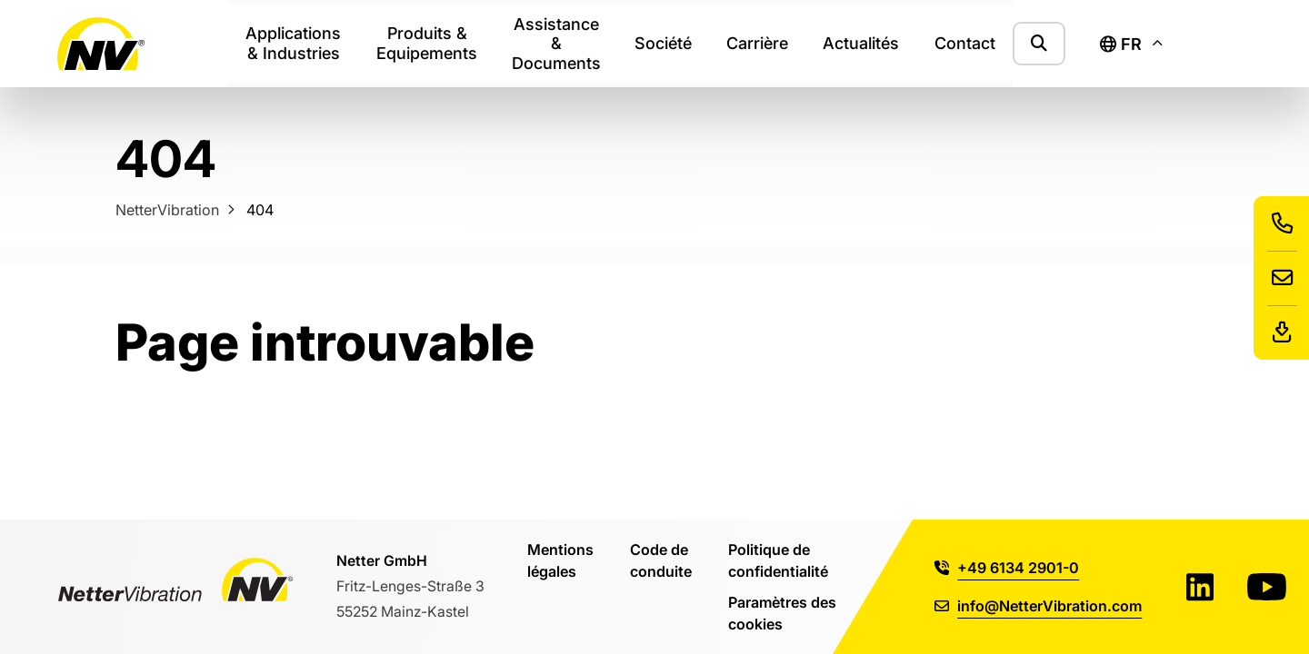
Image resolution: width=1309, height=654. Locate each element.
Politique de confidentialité (778, 560)
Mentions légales (560, 560)
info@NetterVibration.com (1038, 605)
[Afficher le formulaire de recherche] (1039, 43)
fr (1121, 44)
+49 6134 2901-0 (1006, 567)
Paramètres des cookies (782, 612)
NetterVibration (167, 209)
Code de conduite (661, 560)
